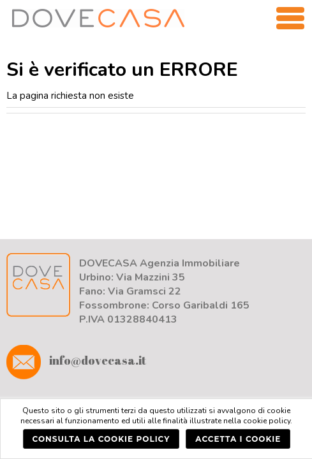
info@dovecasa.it (76, 360)
